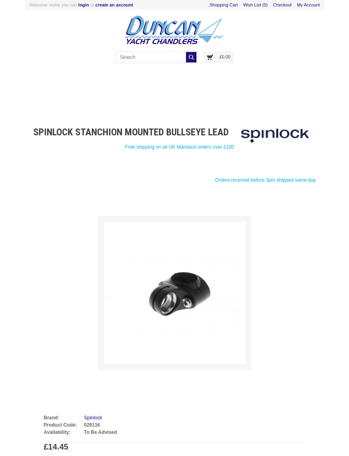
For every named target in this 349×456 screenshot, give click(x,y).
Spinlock (93, 418)
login (83, 4)
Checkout (282, 4)
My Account (308, 4)
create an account (114, 4)
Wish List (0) (255, 4)
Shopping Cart (224, 4)
